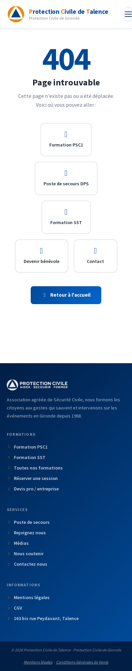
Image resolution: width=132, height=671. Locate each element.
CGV (14, 608)
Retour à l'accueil (66, 295)
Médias (18, 543)
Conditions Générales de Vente (82, 662)
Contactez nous (27, 564)
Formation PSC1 (66, 139)
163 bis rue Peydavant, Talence (43, 618)
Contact (95, 255)
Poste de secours (28, 522)
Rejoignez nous (26, 533)
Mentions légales (28, 597)
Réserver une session (32, 478)
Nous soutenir (25, 554)
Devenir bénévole (41, 255)
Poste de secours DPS (66, 178)
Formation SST (66, 216)
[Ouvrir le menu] (128, 14)
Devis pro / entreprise (33, 489)
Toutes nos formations (35, 468)
